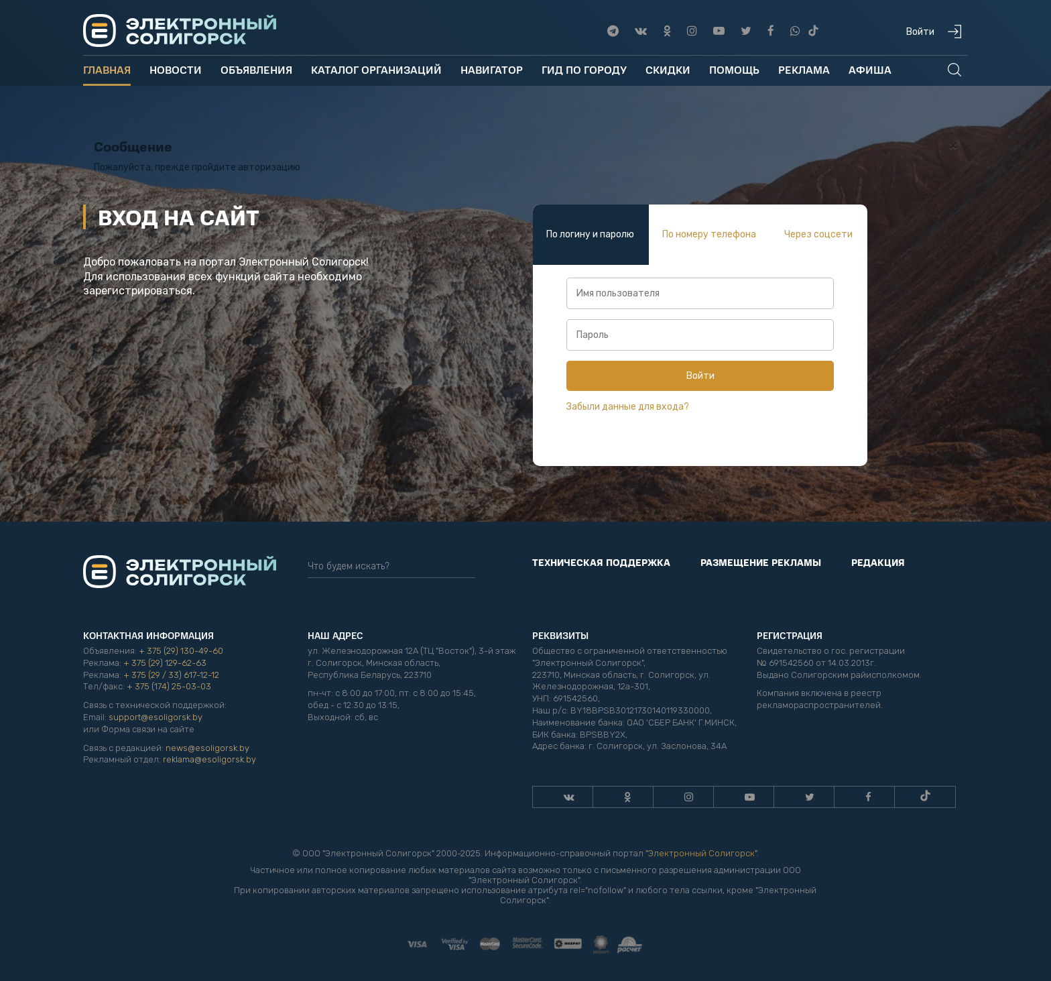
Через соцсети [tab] (818, 234)
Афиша (870, 69)
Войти (700, 376)
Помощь (734, 69)
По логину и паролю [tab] (590, 234)
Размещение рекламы (760, 562)
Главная (107, 69)
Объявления (256, 69)
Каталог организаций (376, 69)
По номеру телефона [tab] (709, 234)
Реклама (804, 69)
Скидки (667, 69)
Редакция (878, 562)
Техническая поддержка (601, 562)
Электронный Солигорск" (702, 853)
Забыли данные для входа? (627, 406)
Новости (175, 69)
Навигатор (491, 69)
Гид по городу (584, 69)
